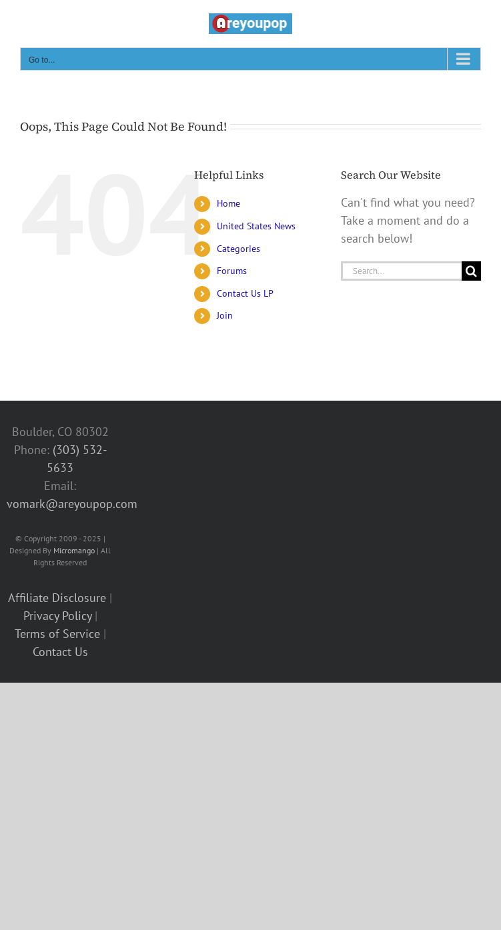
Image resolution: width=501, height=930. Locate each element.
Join (225, 315)
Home (228, 203)
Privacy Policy (57, 615)
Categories (238, 249)
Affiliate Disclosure (57, 597)
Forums (232, 271)
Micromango (74, 550)
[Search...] (401, 271)
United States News (256, 226)
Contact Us (60, 651)
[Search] (471, 271)
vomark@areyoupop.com (72, 503)
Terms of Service (57, 633)
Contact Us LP (245, 293)
